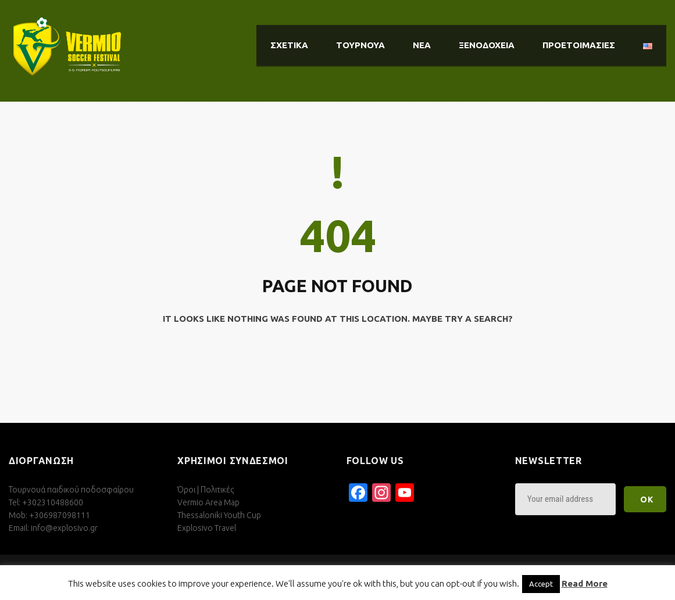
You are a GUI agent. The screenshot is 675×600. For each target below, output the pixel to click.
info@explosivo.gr (64, 528)
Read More (585, 583)
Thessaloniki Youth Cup (219, 515)
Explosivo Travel (206, 528)
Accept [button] (541, 584)
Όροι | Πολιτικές (205, 489)
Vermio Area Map (208, 502)
